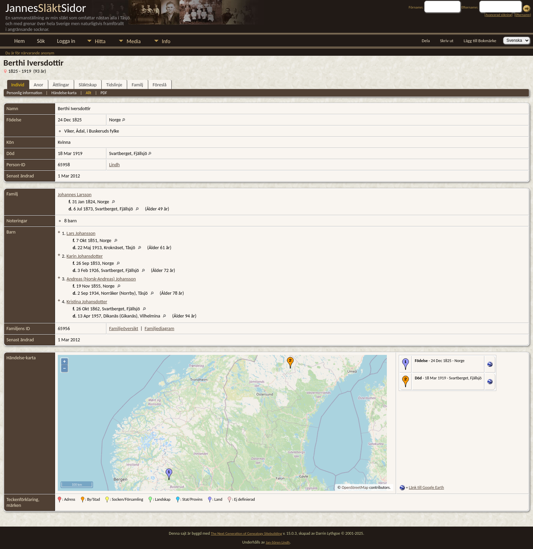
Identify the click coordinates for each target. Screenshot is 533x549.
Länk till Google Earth (426, 487)
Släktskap (88, 85)
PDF (104, 92)
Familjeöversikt (123, 328)
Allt (88, 92)
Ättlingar (61, 85)
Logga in (66, 41)
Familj (137, 85)
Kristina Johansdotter (87, 302)
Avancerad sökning (498, 15)
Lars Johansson (81, 233)
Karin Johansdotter (85, 256)
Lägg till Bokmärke (480, 40)
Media (133, 41)
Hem (19, 41)
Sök (41, 41)
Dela (426, 40)
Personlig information (24, 92)
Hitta (100, 41)
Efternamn (522, 15)
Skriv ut (446, 40)
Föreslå (160, 85)
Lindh (114, 165)
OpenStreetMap (355, 487)
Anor (38, 85)
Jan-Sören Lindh (278, 542)
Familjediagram (159, 328)
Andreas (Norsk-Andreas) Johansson (101, 279)
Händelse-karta (63, 92)
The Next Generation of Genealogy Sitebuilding (246, 533)
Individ (17, 85)
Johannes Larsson (74, 195)
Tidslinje (114, 85)
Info (166, 41)
